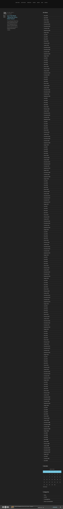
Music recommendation (48, 501)
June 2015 (46, 259)
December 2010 (47, 371)
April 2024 (46, 64)
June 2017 (46, 208)
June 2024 (46, 60)
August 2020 (46, 144)
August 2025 (46, 32)
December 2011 (47, 346)
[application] (31, 507)
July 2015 (46, 257)
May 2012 (46, 335)
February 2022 (46, 108)
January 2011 (46, 369)
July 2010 (46, 382)
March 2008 (46, 441)
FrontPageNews (47, 499)
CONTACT (46, 2)
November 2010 (47, 373)
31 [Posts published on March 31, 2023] (54, 484)
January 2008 (46, 445)
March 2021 (46, 130)
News (45, 495)
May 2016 (46, 235)
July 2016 (46, 231)
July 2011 (46, 356)
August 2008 (46, 430)
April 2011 (46, 363)
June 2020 (46, 149)
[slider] (26, 507)
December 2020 (47, 136)
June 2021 (46, 123)
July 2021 (46, 121)
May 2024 (46, 62)
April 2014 (46, 286)
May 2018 (46, 185)
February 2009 (46, 418)
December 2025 (47, 24)
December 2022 (47, 89)
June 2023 (46, 77)
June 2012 (46, 333)
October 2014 (46, 274)
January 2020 (46, 159)
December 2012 (47, 320)
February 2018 (46, 191)
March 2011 (46, 365)
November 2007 (47, 449)
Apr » (46, 486)
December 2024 (47, 47)
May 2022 (46, 102)
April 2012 (46, 337)
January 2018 (46, 193)
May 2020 (46, 151)
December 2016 (47, 221)
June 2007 (46, 456)
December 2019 (47, 161)
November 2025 (47, 26)
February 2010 (46, 392)
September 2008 (47, 428)
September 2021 (47, 119)
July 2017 (46, 206)
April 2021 (46, 127)
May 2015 (46, 261)
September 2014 (47, 276)
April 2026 (46, 17)
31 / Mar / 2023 (10, 12)
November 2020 (47, 138)
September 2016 (47, 227)
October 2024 (46, 51)
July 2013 (46, 305)
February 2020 (46, 157)
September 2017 (47, 202)
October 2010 (46, 375)
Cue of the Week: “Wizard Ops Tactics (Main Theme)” (12, 17)
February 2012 (46, 341)
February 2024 (46, 68)
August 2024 (46, 55)
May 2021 (46, 125)
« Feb (44, 486)
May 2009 (46, 411)
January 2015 (46, 269)
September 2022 (47, 96)
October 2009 (46, 401)
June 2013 (46, 307)
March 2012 (46, 339)
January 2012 (46, 344)
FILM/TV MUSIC (23, 2)
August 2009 (46, 405)
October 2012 (46, 324)
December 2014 (47, 271)
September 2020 (47, 142)
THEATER (34, 2)
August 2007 (46, 454)
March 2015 (46, 265)
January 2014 (46, 293)
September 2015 (47, 252)
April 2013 (46, 312)
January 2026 (46, 21)
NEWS (42, 2)
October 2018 (46, 174)
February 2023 (46, 85)
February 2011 (46, 367)
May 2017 (46, 210)
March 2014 (46, 288)
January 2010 (46, 394)
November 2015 (47, 248)
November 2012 (47, 322)
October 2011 (46, 350)
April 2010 (46, 388)
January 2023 (46, 87)
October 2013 (46, 299)
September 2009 (47, 403)
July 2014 (46, 280)
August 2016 (46, 229)
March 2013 (46, 314)
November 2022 (47, 91)
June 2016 (46, 233)
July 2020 (46, 146)
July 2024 (46, 58)
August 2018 (46, 178)
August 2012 (46, 329)
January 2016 (46, 244)
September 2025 (47, 30)
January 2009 (46, 420)
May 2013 (46, 310)
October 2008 (46, 426)
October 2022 (46, 94)
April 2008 (46, 439)
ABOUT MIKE (18, 2)
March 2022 (46, 106)
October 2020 (46, 140)
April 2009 (46, 413)
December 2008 (47, 422)
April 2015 (46, 263)
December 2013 (47, 295)
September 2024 (47, 53)
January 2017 (46, 219)
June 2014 (46, 282)
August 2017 (46, 204)
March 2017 (46, 214)
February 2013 (46, 316)
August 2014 (46, 278)
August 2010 (46, 380)
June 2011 (46, 358)
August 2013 (46, 303)
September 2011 (47, 352)
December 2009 (47, 396)
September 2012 (47, 327)
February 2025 (46, 43)
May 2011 (46, 360)
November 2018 (47, 172)
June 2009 (46, 409)
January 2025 (46, 45)
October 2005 (46, 458)
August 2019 (46, 170)
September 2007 (47, 452)
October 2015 (46, 250)
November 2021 (47, 115)
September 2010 (47, 377)
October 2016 (46, 225)
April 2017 (46, 212)
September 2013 (47, 301)
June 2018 (46, 183)
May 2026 (46, 15)
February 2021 (46, 132)
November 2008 (47, 424)
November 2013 (47, 297)
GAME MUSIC (29, 2)
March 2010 (46, 390)
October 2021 (46, 117)
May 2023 (46, 79)
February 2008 (46, 443)
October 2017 (46, 199)
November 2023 (47, 72)
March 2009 (46, 416)
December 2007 (47, 447)
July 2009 (46, 407)
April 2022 (46, 104)
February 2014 (46, 291)
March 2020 (46, 155)
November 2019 (47, 163)
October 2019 (46, 166)
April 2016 (46, 238)
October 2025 (46, 28)
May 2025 (46, 38)
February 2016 (46, 242)
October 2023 (46, 74)
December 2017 (47, 195)
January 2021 (46, 134)
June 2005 (46, 460)
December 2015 (47, 246)
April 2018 (46, 187)
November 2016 (47, 223)
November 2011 (47, 348)
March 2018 (46, 189)
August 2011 (46, 354)
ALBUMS (38, 2)
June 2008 (46, 435)
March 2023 (46, 83)
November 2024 (47, 49)
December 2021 (47, 113)
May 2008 (46, 437)
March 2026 (46, 19)
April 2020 (46, 153)
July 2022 (46, 98)
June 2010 (46, 384)
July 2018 (46, 180)
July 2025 (46, 34)
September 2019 (47, 168)
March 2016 (46, 240)
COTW (45, 497)
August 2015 (46, 255)
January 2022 (46, 110)
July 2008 (46, 432)
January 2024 (46, 70)
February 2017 (46, 216)
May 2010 (46, 386)
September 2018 (47, 176)
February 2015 (46, 267)
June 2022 (46, 100)
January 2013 (46, 318)
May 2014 (46, 284)
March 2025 (46, 41)
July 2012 (46, 331)
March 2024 (46, 66)
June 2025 (46, 36)
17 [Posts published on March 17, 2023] (54, 479)
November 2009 (47, 399)
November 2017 (47, 197)
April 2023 (46, 81)
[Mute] (52, 507)
